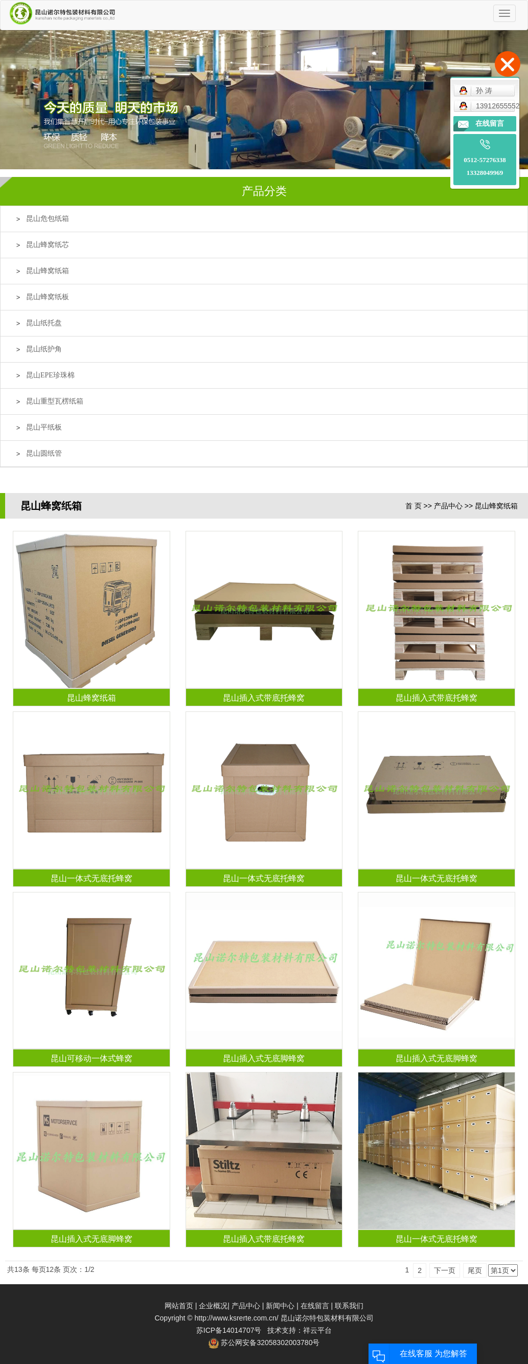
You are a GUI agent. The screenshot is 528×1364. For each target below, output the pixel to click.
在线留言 (315, 1306)
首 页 (413, 506)
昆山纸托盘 (44, 323)
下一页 (444, 1270)
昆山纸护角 (44, 349)
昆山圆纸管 (44, 453)
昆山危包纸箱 (47, 218)
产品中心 (448, 506)
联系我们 (349, 1306)
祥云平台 (317, 1330)
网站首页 (179, 1306)
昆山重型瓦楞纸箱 (54, 401)
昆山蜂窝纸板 (47, 297)
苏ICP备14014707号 (229, 1330)
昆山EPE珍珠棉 (50, 375)
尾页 (475, 1270)
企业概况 (213, 1306)
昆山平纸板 (44, 427)
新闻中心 (280, 1306)
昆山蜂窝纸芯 (47, 245)
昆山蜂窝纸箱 (47, 271)
